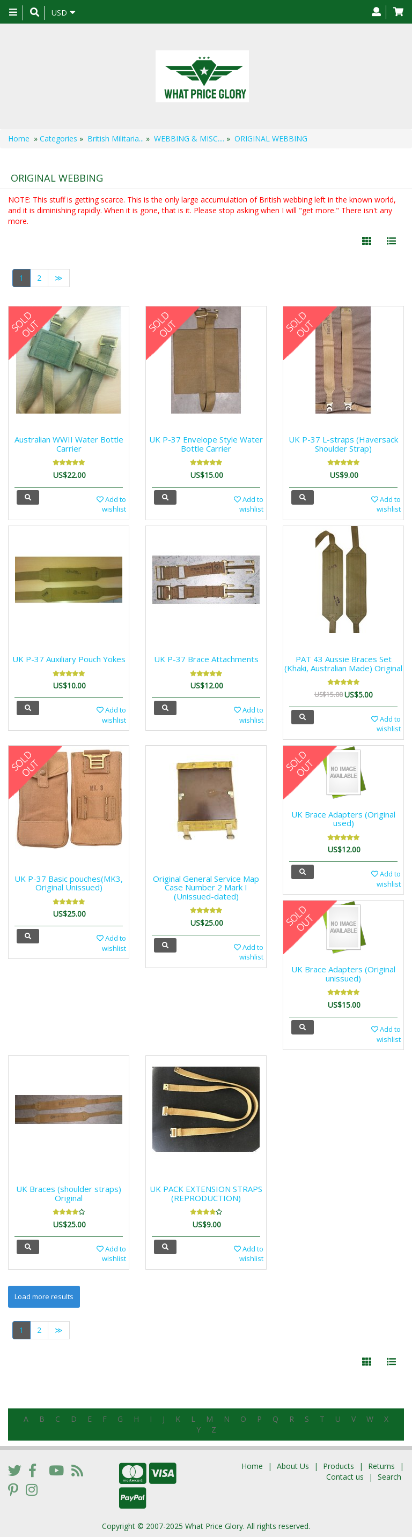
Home (19, 138)
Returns (381, 1466)
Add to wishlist (111, 504)
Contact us (345, 1477)
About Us (293, 1466)
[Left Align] (366, 241)
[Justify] (391, 241)
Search (389, 1477)
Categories (58, 138)
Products (338, 1466)
